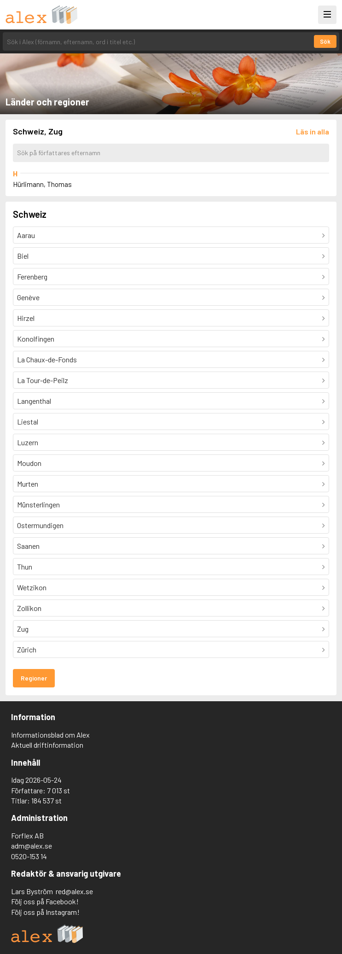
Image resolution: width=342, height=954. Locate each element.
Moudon (29, 463)
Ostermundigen (40, 525)
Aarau (26, 235)
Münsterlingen (38, 504)
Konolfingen (35, 338)
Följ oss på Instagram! (45, 911)
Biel (23, 255)
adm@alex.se (31, 845)
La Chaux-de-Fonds (47, 359)
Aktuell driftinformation (47, 744)
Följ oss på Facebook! (45, 901)
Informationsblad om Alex (50, 734)
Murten (27, 483)
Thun (24, 566)
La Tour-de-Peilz (42, 380)
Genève (28, 297)
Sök (325, 41)
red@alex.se (74, 891)
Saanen (28, 545)
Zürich (26, 649)
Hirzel (26, 318)
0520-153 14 (29, 856)
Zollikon (29, 608)
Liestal (27, 421)
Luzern (27, 442)
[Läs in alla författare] (312, 131)
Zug (23, 628)
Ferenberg (32, 276)
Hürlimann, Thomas (42, 184)
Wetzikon (31, 587)
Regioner (34, 678)
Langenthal (34, 400)
